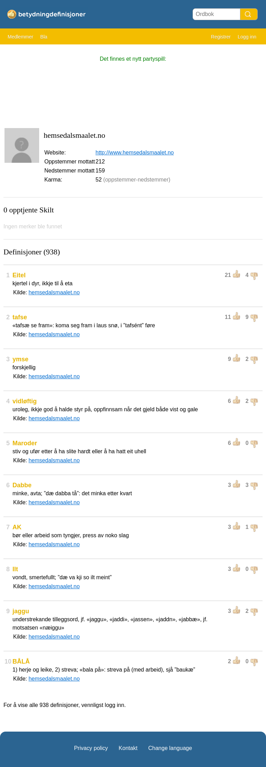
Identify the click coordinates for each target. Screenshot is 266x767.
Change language (170, 748)
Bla (43, 37)
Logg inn (247, 37)
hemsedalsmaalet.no (54, 292)
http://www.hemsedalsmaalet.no (135, 152)
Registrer (221, 37)
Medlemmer (20, 37)
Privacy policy (91, 748)
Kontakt (128, 748)
